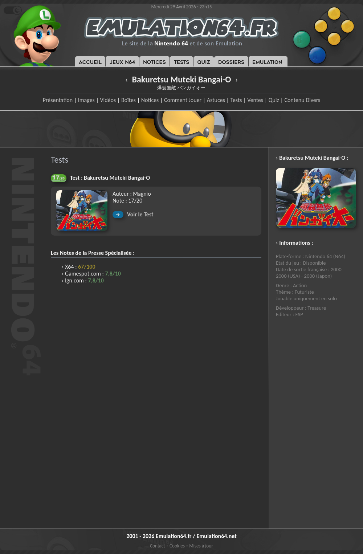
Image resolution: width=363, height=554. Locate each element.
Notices (150, 100)
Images (86, 100)
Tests (236, 100)
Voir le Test (140, 214)
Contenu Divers (302, 100)
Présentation (58, 100)
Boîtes (128, 100)
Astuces (216, 100)
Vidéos (108, 100)
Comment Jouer (182, 100)
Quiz (274, 100)
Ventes (255, 100)
